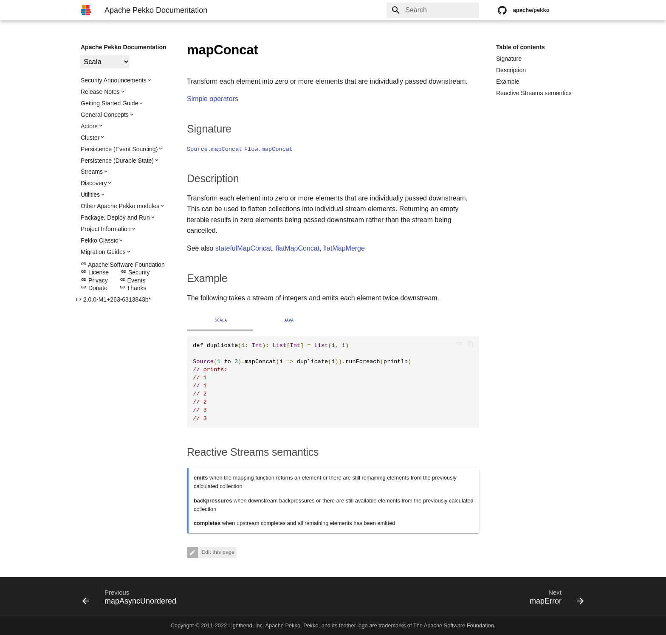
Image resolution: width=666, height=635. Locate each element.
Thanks (133, 288)
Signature (509, 58)
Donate (94, 288)
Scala (220, 320)
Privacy (94, 280)
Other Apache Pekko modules (120, 206)
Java (289, 320)
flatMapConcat (297, 248)
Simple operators (212, 98)
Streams (92, 171)
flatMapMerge (344, 248)
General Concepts (105, 114)
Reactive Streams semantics (533, 93)
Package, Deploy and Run (115, 217)
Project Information (106, 229)
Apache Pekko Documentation (123, 47)
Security (135, 272)
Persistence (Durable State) (117, 160)
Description (511, 70)
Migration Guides (103, 251)
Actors (89, 126)
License (95, 272)
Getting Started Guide (109, 103)
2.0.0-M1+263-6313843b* (113, 299)
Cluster (90, 137)
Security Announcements (114, 80)
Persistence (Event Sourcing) (119, 149)
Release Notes (100, 91)
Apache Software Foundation (123, 264)
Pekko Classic (99, 240)
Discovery (94, 183)
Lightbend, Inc (245, 625)
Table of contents (520, 47)
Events (133, 280)
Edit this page (217, 552)
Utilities (90, 194)
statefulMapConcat (243, 248)
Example (507, 81)
